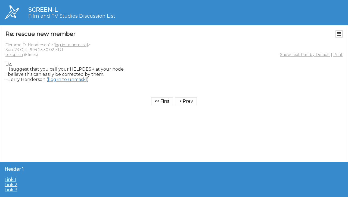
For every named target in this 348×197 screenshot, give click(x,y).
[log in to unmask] (71, 44)
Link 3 (11, 189)
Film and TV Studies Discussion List (71, 16)
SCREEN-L (43, 9)
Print (338, 54)
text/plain (14, 54)
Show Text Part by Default (305, 54)
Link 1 (10, 179)
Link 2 (11, 184)
